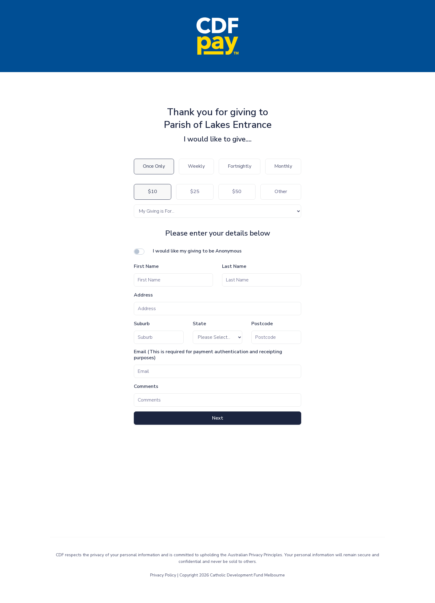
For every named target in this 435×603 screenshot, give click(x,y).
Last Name (234, 266)
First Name (146, 266)
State (199, 324)
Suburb (142, 324)
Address (143, 295)
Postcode (262, 324)
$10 (152, 191)
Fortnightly (239, 166)
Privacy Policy (163, 575)
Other (281, 191)
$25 (194, 191)
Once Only (154, 166)
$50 (236, 191)
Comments (146, 386)
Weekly (196, 166)
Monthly (283, 166)
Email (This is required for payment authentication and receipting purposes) (208, 355)
